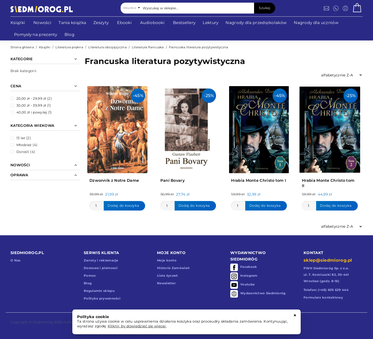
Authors (70, 322)
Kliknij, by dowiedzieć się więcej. (137, 326)
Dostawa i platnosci (101, 268)
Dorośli (22, 152)
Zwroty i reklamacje (101, 260)
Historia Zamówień (173, 268)
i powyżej (31, 112)
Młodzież (23, 145)
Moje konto (167, 260)
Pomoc (90, 275)
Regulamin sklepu (99, 291)
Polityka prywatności (102, 298)
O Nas (15, 260)
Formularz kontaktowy (323, 297)
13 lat (20, 138)
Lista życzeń (167, 275)
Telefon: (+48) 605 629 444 (326, 290)
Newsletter (166, 283)
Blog (88, 283)
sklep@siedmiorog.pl (328, 260)
